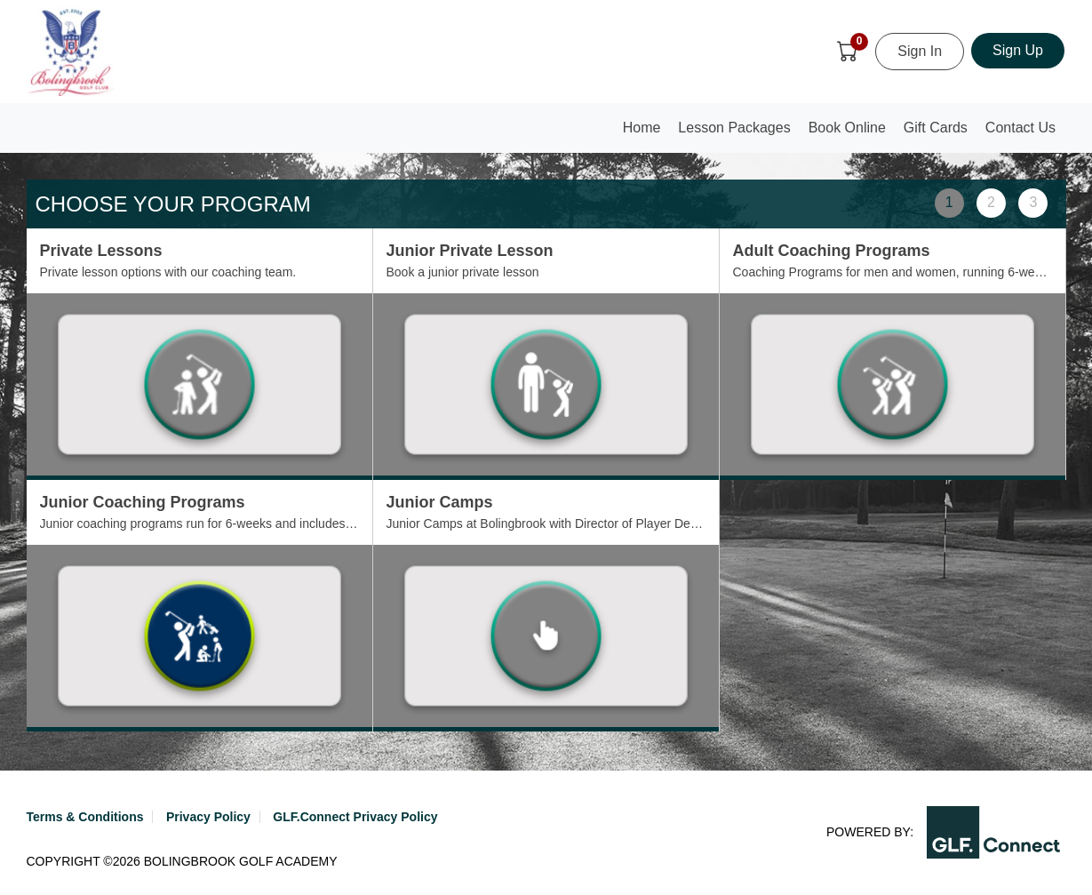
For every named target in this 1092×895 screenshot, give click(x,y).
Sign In (919, 51)
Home (646, 133)
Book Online (847, 127)
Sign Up (1017, 50)
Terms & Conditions (85, 817)
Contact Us (1020, 127)
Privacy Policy (208, 817)
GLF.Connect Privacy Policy (355, 817)
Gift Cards (936, 127)
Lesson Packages (734, 127)
